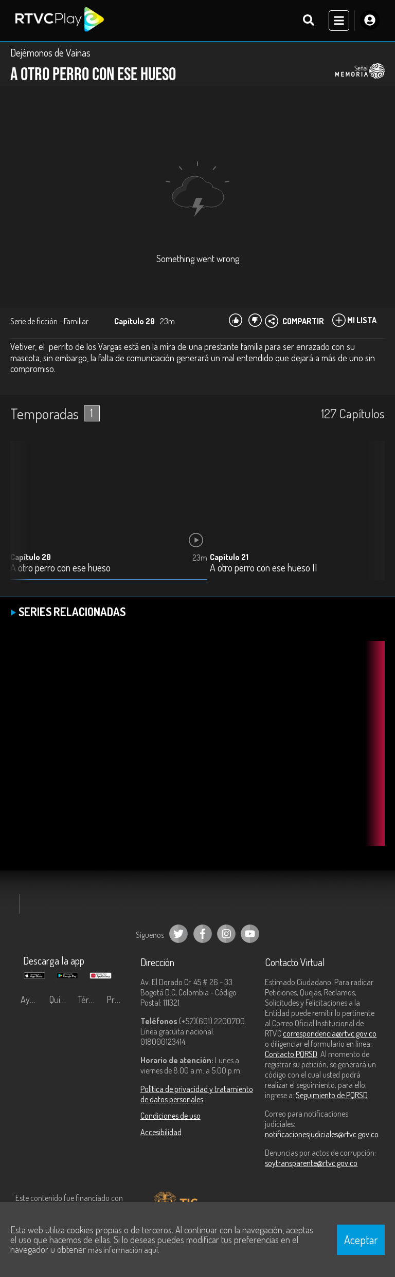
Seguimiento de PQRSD (332, 1095)
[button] (372, 518)
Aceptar (361, 1239)
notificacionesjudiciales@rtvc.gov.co (322, 1134)
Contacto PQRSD (291, 1054)
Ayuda (32, 999)
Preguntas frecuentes (118, 999)
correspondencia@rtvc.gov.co (329, 1033)
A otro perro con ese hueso (60, 568)
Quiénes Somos (61, 999)
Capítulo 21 (229, 557)
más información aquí (123, 1250)
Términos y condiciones (89, 999)
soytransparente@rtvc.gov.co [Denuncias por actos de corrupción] (311, 1163)
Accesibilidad (161, 1132)
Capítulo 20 (30, 557)
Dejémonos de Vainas (50, 52)
